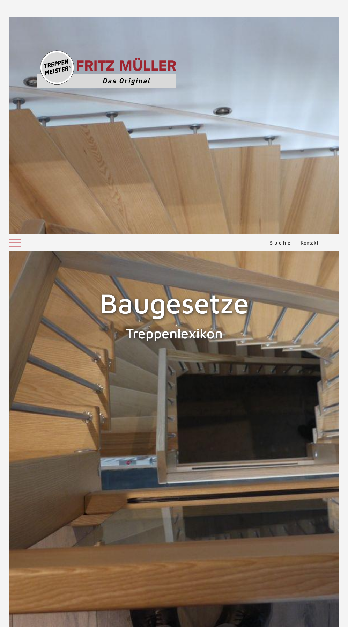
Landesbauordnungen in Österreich (68, 487)
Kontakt (309, 9)
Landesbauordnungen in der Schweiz (70, 470)
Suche (281, 9)
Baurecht (35, 453)
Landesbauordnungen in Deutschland (70, 478)
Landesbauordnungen (51, 462)
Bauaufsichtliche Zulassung (42, 414)
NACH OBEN (174, 541)
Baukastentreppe (320, 414)
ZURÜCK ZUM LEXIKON (59, 508)
